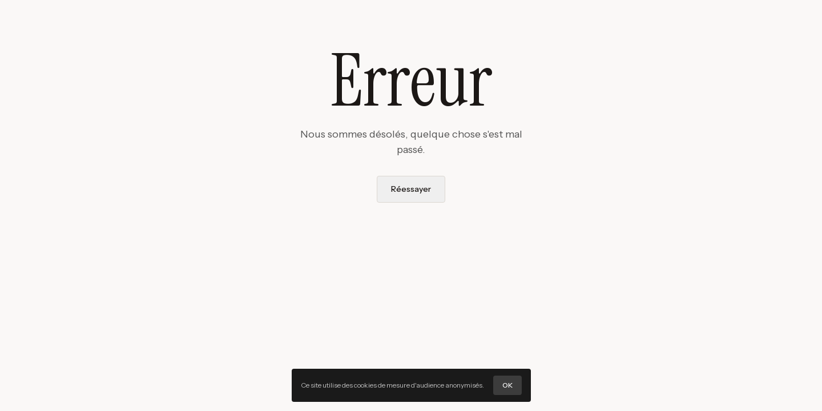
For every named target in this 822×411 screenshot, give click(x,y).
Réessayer (411, 189)
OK (507, 385)
